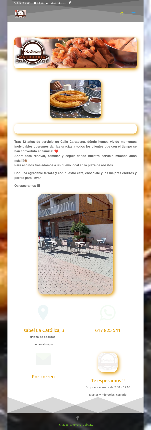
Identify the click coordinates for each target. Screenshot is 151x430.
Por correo (43, 376)
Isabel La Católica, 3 (43, 330)
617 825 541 (108, 330)
